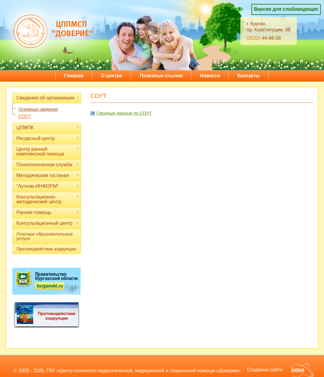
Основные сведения (38, 109)
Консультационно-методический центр (47, 199)
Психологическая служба (47, 164)
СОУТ (24, 116)
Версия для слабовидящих (286, 9)
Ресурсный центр (47, 138)
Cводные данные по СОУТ (124, 113)
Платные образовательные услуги (44, 236)
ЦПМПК (47, 127)
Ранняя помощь (47, 212)
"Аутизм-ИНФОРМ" (47, 186)
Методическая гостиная (47, 175)
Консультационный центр (47, 223)
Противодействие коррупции (46, 248)
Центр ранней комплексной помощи (47, 151)
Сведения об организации (47, 97)
